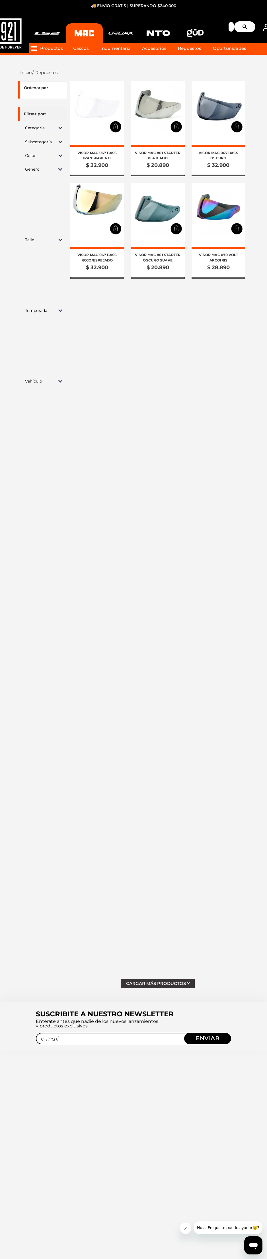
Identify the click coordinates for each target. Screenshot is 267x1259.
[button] (42, 128)
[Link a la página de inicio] (25, 72)
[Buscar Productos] (247, 27)
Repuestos (46, 72)
